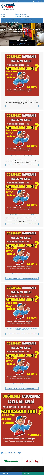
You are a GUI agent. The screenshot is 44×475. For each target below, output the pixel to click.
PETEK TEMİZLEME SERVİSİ (13, 19)
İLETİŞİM (16, 22)
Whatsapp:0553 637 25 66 (22, 16)
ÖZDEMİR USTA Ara (5, 473)
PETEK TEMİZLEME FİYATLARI (25, 19)
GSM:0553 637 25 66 (21, 14)
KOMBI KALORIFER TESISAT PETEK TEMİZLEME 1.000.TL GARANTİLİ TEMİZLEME (22, 164)
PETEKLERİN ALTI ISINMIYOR (7, 22)
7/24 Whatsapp (26, 473)
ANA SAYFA (4, 19)
